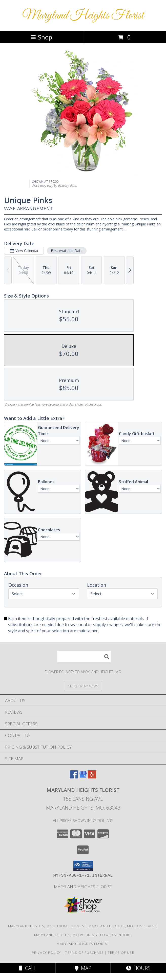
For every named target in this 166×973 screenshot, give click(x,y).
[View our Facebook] (74, 777)
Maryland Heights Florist (83, 16)
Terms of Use (121, 952)
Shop (41, 37)
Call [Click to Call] (27, 968)
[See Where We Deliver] (83, 685)
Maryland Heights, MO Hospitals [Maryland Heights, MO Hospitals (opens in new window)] (122, 926)
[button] (83, 866)
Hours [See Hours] (138, 968)
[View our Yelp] (92, 777)
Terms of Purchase (84, 952)
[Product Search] (84, 656)
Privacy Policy (46, 952)
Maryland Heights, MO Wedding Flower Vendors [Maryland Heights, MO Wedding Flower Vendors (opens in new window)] (83, 935)
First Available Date (66, 250)
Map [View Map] (83, 968)
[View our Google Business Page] (83, 777)
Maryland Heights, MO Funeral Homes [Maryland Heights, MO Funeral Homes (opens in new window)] (46, 926)
